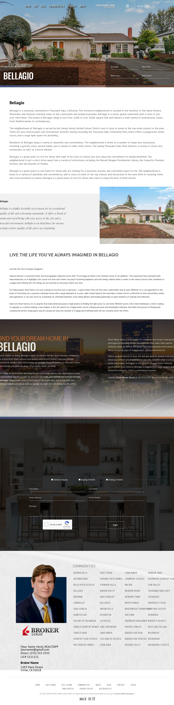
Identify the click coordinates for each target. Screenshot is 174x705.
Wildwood (153, 632)
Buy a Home (51, 685)
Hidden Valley (107, 590)
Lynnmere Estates (135, 578)
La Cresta (105, 620)
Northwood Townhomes (138, 608)
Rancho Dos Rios (134, 632)
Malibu (128, 584)
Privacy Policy (86, 689)
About (98, 685)
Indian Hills (106, 608)
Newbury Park (132, 596)
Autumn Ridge (81, 578)
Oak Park (130, 614)
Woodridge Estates (158, 644)
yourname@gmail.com (35, 649)
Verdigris (153, 614)
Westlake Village (157, 626)
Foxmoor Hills (108, 584)
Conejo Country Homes (86, 626)
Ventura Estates (157, 608)
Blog (109, 685)
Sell (43, 6)
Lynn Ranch (131, 572)
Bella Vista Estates (84, 584)
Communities (56, 6)
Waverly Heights (157, 620)
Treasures (153, 596)
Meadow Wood (132, 590)
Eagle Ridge (106, 572)
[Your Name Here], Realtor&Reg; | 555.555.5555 (106, 6)
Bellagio (78, 590)
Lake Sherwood (108, 626)
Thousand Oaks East (159, 590)
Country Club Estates (86, 638)
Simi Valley (154, 584)
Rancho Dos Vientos (136, 638)
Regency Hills (132, 644)
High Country (107, 596)
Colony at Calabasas (85, 620)
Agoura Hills (81, 572)
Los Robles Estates (110, 638)
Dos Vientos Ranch (84, 644)
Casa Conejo (80, 608)
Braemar (78, 596)
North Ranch (132, 602)
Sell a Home (67, 685)
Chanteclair (80, 614)
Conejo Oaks (80, 632)
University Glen (157, 602)
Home (28, 6)
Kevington (105, 614)
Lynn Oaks (105, 644)
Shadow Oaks (155, 572)
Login (133, 685)
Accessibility (105, 689)
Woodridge (154, 638)
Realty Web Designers (125, 694)
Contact (72, 6)
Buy (36, 6)
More (83, 6)
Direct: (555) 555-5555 (35, 653)
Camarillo (79, 602)
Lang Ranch (106, 632)
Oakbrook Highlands (136, 620)
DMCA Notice (68, 689)
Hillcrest (105, 602)
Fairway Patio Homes (111, 578)
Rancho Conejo (133, 626)
